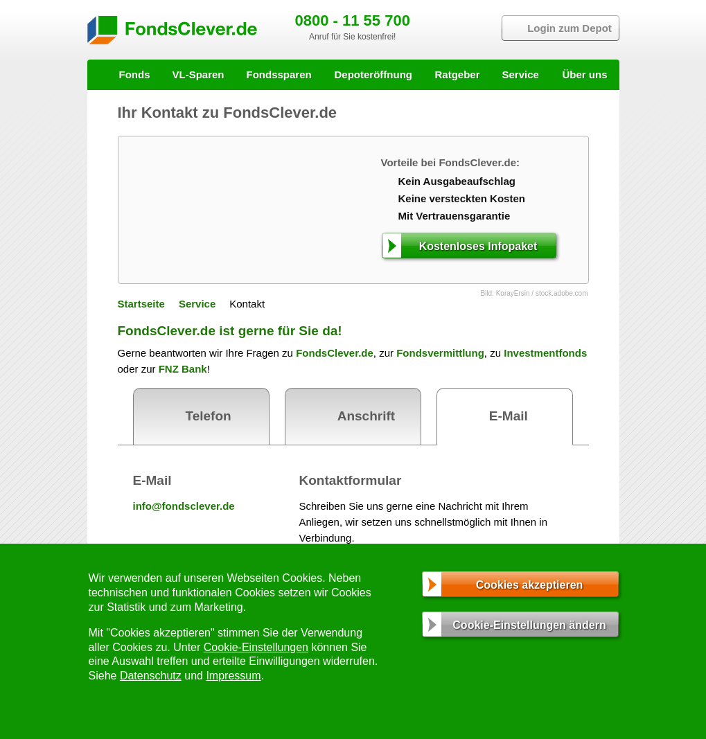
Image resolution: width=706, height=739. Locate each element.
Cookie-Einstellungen (256, 647)
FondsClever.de (334, 353)
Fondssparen (279, 74)
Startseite (141, 304)
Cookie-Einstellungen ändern (529, 625)
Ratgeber (457, 74)
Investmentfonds (545, 353)
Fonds (134, 74)
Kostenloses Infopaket (478, 246)
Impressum (233, 676)
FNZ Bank (183, 369)
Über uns (584, 74)
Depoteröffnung (373, 74)
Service (520, 74)
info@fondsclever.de (184, 506)
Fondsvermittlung (440, 353)
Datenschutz (151, 676)
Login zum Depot (569, 28)
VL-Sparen (198, 74)
